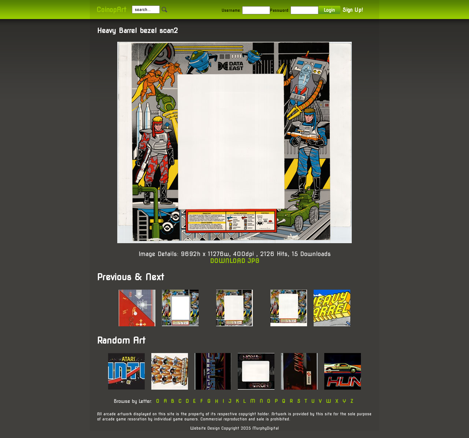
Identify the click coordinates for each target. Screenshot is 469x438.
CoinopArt (111, 10)
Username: (231, 10)
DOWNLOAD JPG (234, 260)
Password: (279, 10)
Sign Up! (353, 10)
